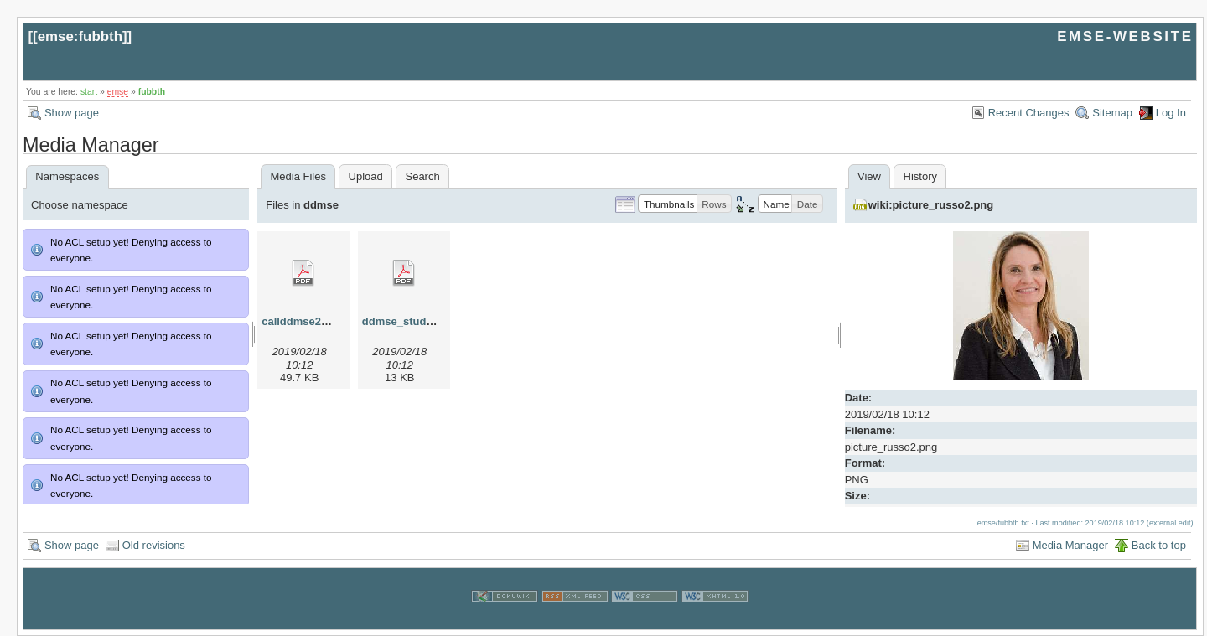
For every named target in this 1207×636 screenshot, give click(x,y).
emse (117, 91)
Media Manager (1070, 545)
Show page (71, 112)
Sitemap (1112, 112)
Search (422, 176)
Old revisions (153, 545)
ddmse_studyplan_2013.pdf (433, 321)
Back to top (1159, 545)
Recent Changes (1029, 112)
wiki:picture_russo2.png (931, 205)
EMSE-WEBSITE (1125, 36)
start (88, 91)
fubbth (151, 91)
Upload (366, 176)
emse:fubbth (80, 36)
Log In (1171, 112)
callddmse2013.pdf (310, 321)
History (920, 176)
